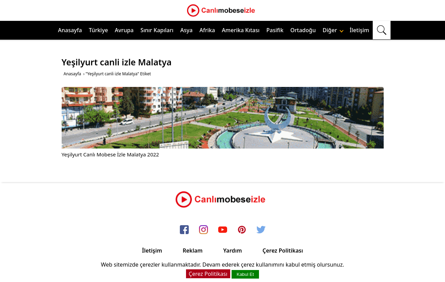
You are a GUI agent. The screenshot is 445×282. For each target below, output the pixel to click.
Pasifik (275, 30)
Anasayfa (70, 30)
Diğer (333, 30)
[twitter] (261, 230)
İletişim (359, 30)
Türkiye (98, 30)
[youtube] (222, 230)
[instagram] (203, 230)
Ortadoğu (303, 30)
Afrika (207, 30)
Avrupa (124, 30)
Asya (186, 30)
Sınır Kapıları (156, 30)
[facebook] (184, 230)
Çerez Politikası (282, 250)
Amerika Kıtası (241, 30)
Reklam (192, 250)
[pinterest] (241, 230)
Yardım (232, 250)
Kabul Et (245, 274)
